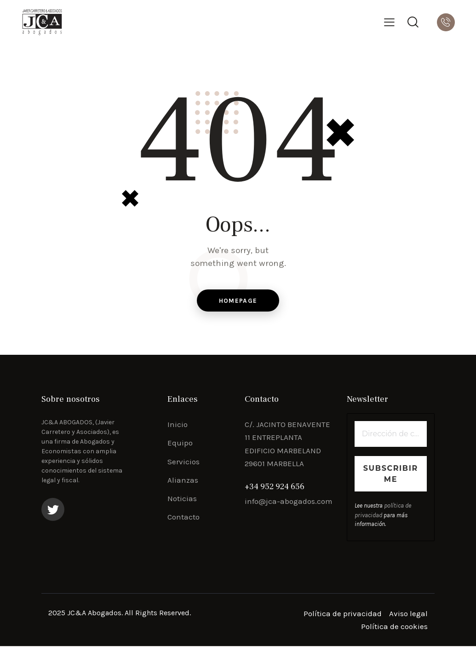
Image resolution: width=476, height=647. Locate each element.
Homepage (237, 301)
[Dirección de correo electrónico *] (391, 435)
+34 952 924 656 (274, 488)
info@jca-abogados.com (289, 502)
